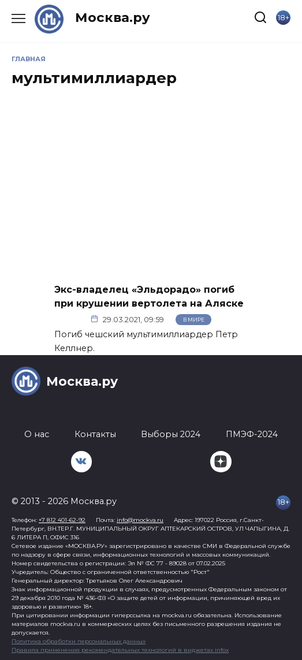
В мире (193, 319)
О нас (36, 434)
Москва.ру (112, 17)
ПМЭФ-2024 (252, 434)
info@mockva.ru (140, 520)
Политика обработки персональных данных (79, 641)
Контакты (95, 434)
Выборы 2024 (170, 434)
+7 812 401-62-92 (62, 520)
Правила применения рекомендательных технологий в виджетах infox (120, 650)
